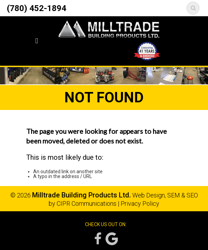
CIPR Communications (86, 203)
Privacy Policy (140, 203)
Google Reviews (111, 238)
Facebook (97, 238)
